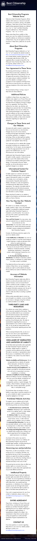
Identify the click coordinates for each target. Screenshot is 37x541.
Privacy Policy (27, 538)
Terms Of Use (33, 538)
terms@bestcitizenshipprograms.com (15, 65)
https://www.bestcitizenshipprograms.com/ (17, 55)
